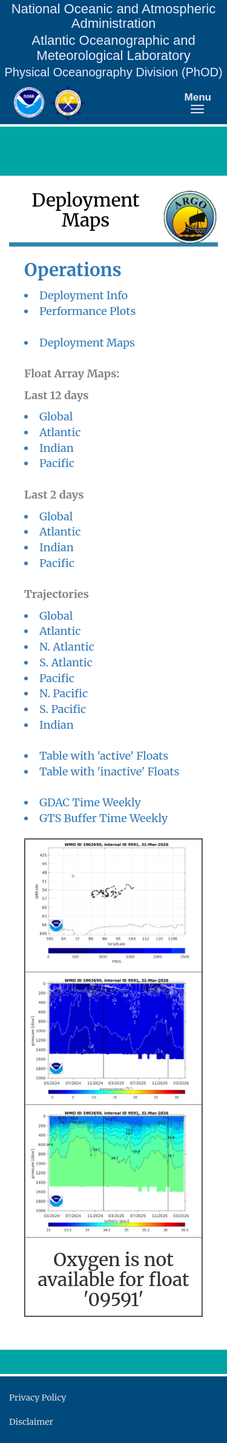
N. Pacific (63, 693)
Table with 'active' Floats (103, 756)
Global (56, 416)
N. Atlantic (66, 647)
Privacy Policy (37, 1397)
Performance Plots (87, 311)
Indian (56, 448)
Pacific (56, 463)
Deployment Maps (87, 343)
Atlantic (60, 432)
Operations (73, 270)
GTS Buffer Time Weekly (103, 818)
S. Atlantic (66, 662)
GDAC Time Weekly (90, 802)
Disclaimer (31, 1421)
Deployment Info (83, 295)
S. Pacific (62, 709)
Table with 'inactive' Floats (109, 771)
